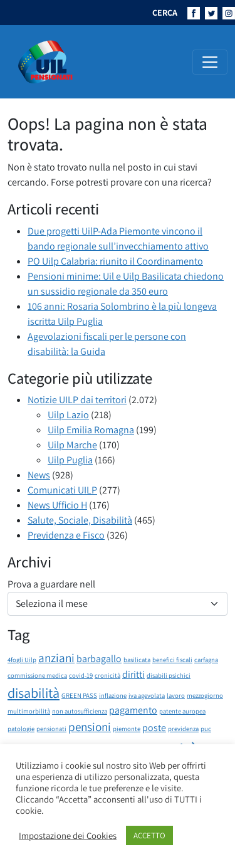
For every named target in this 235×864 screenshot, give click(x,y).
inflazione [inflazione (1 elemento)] (113, 695)
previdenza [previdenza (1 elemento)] (183, 728)
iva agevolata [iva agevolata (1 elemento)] (146, 695)
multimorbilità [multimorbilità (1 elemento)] (29, 711)
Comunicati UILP (62, 490)
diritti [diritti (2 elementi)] (133, 674)
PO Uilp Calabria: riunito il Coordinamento (115, 261)
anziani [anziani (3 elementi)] (56, 658)
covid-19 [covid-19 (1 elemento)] (81, 675)
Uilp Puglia (70, 459)
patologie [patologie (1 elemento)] (21, 728)
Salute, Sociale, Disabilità (80, 520)
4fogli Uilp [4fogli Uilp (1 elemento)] (22, 659)
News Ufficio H (57, 505)
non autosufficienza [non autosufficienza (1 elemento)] (79, 711)
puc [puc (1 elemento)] (206, 728)
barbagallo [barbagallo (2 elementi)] (99, 658)
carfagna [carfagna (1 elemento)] (206, 659)
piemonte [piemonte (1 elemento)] (126, 728)
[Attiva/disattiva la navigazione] (209, 62)
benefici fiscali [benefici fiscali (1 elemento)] (172, 659)
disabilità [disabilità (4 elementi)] (34, 692)
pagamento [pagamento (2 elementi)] (133, 710)
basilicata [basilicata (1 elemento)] (136, 659)
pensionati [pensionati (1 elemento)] (51, 728)
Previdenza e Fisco (66, 535)
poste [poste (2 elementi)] (154, 727)
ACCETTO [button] (149, 835)
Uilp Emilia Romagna (91, 429)
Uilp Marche (72, 444)
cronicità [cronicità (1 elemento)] (107, 675)
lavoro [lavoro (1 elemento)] (176, 695)
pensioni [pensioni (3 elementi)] (89, 727)
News (39, 475)
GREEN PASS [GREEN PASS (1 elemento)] (79, 695)
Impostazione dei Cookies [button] (68, 835)
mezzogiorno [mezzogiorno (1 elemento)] (205, 695)
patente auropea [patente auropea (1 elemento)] (182, 711)
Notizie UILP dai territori (77, 399)
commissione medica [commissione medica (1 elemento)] (37, 675)
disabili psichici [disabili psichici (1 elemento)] (169, 675)
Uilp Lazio (68, 414)
